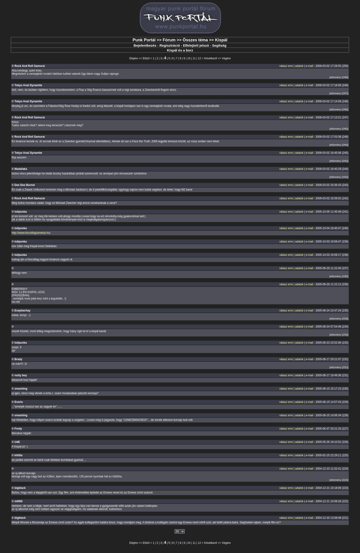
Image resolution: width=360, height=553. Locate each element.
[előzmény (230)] (338, 276)
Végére (226, 58)
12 (199, 58)
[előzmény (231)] (338, 367)
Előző (146, 58)
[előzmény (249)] (338, 77)
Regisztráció (169, 45)
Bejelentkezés (145, 45)
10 (188, 58)
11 (194, 58)
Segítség (219, 45)
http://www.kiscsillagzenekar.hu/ (31, 232)
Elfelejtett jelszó (196, 45)
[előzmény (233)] (338, 334)
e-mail (309, 66)
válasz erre (286, 66)
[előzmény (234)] (338, 318)
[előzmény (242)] (338, 161)
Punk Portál (143, 40)
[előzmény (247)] (338, 93)
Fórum (169, 40)
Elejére (133, 58)
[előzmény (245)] (338, 128)
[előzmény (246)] (338, 109)
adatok (299, 66)
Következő (210, 58)
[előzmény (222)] (338, 480)
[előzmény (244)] (338, 144)
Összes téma (195, 40)
